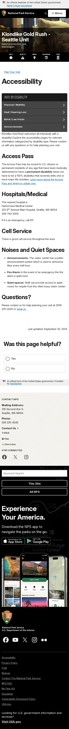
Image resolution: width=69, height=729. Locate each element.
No (13, 368)
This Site (34, 483)
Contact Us (9, 428)
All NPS (35, 492)
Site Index (9, 444)
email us (21, 309)
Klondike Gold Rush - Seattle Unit (26, 37)
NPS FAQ (7, 683)
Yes (13, 358)
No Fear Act (8, 688)
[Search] (34, 473)
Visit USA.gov (11, 721)
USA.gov (6, 704)
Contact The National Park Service (21, 678)
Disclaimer (7, 693)
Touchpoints (16, 383)
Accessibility (9, 657)
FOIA (4, 668)
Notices (6, 673)
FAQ (5, 438)
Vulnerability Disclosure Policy (19, 699)
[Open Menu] (57, 13)
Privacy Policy (10, 662)
